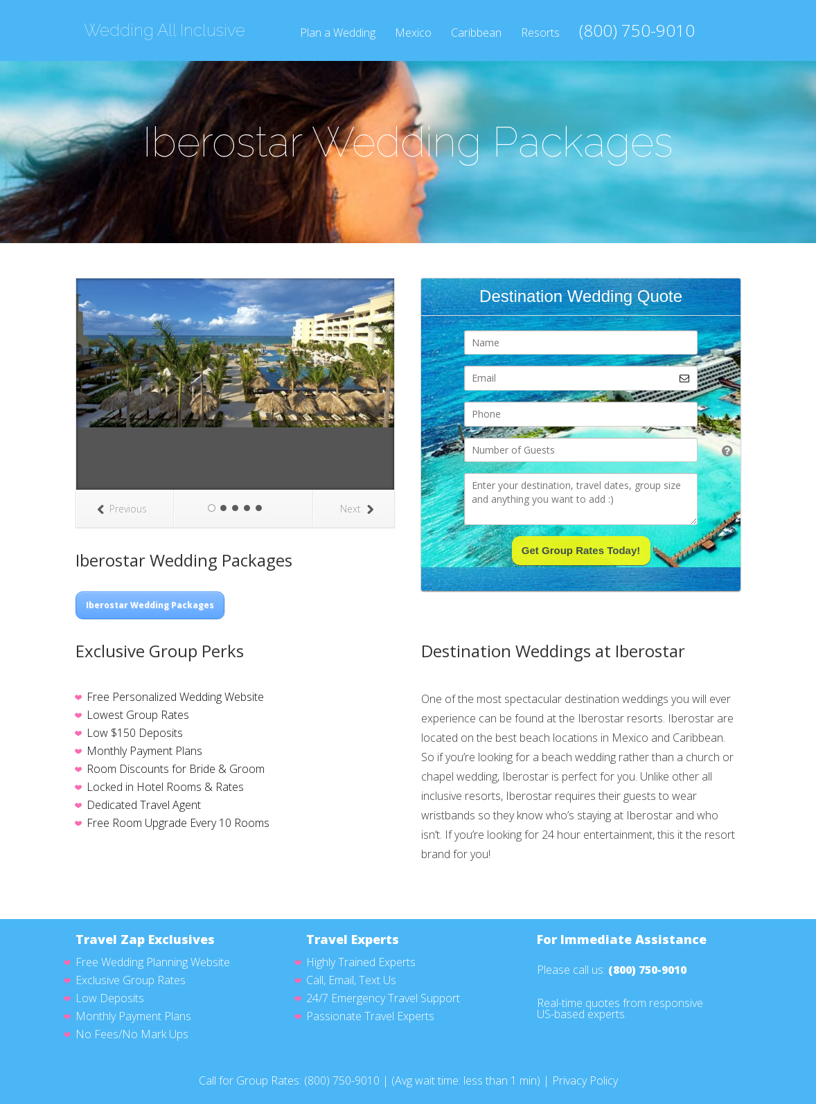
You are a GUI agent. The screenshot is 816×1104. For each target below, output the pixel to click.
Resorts (540, 33)
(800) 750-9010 (637, 30)
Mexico (413, 33)
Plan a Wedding (337, 33)
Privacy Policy (585, 1080)
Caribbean (476, 33)
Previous (122, 508)
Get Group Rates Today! (581, 550)
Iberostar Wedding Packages (150, 605)
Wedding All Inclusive (164, 30)
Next (356, 508)
